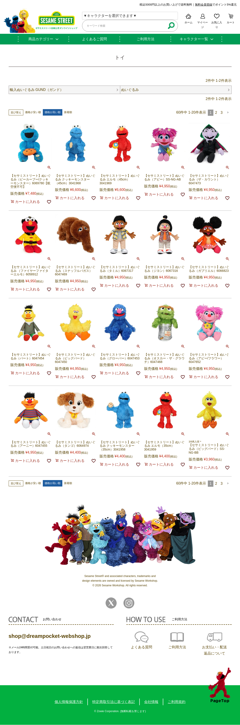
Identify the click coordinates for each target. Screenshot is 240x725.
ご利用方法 (145, 39)
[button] (228, 112)
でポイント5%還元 (216, 4)
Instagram (128, 603)
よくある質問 (141, 647)
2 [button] (216, 112)
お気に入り (216, 25)
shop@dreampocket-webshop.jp (50, 636)
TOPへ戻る (219, 685)
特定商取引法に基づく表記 (113, 702)
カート (231, 22)
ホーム (189, 22)
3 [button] (222, 112)
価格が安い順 (33, 112)
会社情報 (151, 702)
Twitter (111, 603)
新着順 (68, 112)
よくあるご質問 (94, 39)
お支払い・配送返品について (214, 650)
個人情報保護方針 (69, 702)
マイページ (202, 25)
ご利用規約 (176, 702)
